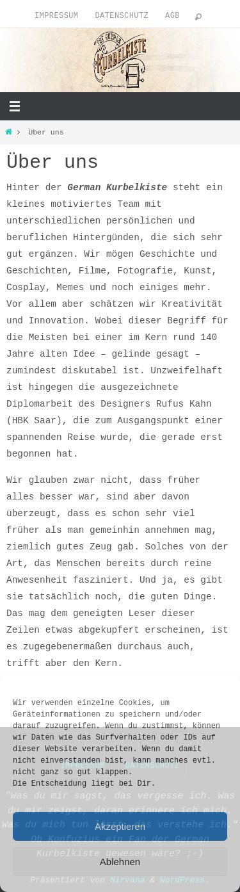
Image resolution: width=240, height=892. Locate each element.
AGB (172, 16)
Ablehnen (120, 861)
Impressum (56, 16)
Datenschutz (121, 16)
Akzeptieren (120, 826)
